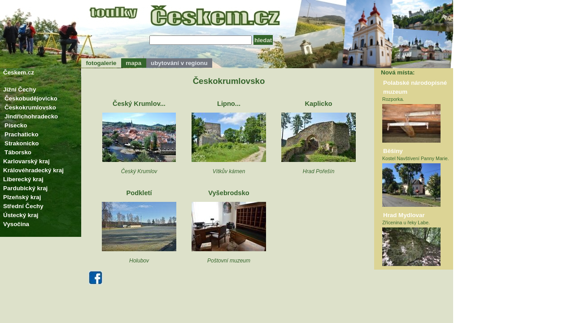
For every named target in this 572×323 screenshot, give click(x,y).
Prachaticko (21, 134)
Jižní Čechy (19, 89)
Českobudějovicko (30, 98)
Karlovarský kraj (26, 161)
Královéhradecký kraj (33, 170)
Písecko (15, 125)
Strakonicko (21, 143)
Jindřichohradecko (31, 116)
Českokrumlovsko (30, 107)
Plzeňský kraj (22, 197)
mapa (133, 63)
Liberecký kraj (23, 179)
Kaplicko (318, 103)
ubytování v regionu (179, 63)
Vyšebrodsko (228, 192)
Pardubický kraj (25, 188)
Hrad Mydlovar (404, 215)
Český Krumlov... (139, 103)
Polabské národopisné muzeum (415, 87)
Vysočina (16, 224)
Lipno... (228, 103)
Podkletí (139, 192)
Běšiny (393, 151)
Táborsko (17, 152)
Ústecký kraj (21, 215)
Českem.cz (18, 72)
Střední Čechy (23, 206)
